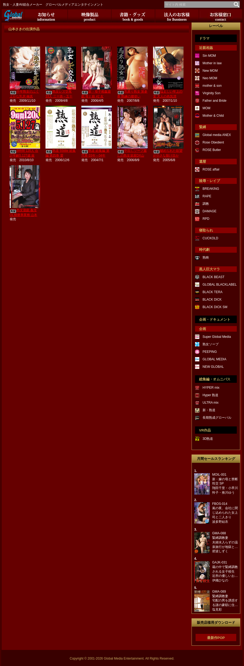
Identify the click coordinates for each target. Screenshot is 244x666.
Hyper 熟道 (210, 395)
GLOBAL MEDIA (214, 359)
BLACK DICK (212, 299)
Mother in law (212, 63)
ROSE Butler (212, 150)
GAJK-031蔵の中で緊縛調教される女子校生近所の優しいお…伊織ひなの (225, 571)
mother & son (212, 86)
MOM (206, 108)
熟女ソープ (211, 344)
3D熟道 (208, 439)
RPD (206, 219)
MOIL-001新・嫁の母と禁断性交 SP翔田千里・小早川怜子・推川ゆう (225, 483)
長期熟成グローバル (217, 417)
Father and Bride (214, 101)
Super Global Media (217, 337)
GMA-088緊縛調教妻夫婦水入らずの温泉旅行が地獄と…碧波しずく (225, 542)
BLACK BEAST (213, 277)
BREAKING (211, 189)
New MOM (210, 71)
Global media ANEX (217, 135)
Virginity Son (211, 93)
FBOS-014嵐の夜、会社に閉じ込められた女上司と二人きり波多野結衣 (225, 513)
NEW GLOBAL (213, 367)
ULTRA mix (211, 402)
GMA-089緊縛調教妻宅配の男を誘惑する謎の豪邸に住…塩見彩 (225, 600)
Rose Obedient (213, 142)
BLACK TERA (212, 292)
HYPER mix (211, 387)
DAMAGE (209, 211)
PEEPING (210, 352)
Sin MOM (209, 56)
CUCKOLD (210, 238)
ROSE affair (211, 169)
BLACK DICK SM (215, 307)
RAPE (207, 196)
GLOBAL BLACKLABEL (220, 284)
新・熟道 (209, 410)
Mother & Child (213, 116)
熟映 (206, 257)
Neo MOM (210, 78)
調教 (206, 204)
